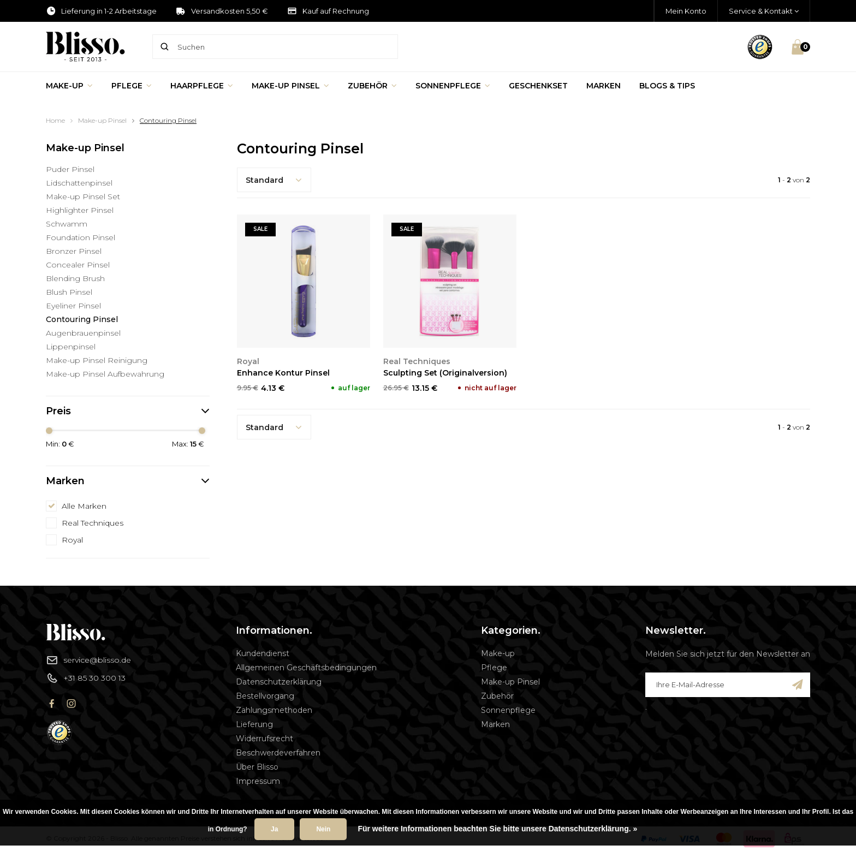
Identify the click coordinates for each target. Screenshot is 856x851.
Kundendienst (262, 653)
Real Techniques (92, 523)
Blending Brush (75, 278)
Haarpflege (201, 86)
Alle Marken (84, 506)
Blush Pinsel (69, 292)
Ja (274, 829)
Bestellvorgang (265, 696)
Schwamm (66, 224)
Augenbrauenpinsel (83, 333)
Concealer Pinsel (78, 265)
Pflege (131, 86)
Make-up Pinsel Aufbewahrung (105, 374)
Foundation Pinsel (80, 237)
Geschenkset (538, 86)
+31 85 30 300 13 (86, 678)
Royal (72, 540)
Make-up (69, 86)
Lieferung (254, 724)
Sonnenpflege (452, 86)
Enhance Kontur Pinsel (283, 373)
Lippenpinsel (71, 347)
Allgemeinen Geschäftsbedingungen (306, 668)
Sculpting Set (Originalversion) (445, 373)
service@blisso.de (88, 660)
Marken (603, 86)
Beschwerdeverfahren (278, 753)
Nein (323, 829)
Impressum (258, 781)
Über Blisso (257, 767)
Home (55, 120)
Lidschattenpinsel (79, 183)
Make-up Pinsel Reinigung (96, 360)
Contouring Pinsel (168, 120)
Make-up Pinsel (290, 86)
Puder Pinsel (70, 169)
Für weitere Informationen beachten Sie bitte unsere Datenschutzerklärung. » (497, 828)
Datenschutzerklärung (279, 682)
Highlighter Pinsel (80, 210)
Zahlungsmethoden (274, 710)
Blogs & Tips (667, 86)
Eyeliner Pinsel (73, 306)
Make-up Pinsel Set (83, 196)
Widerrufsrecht (264, 738)
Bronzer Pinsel (74, 251)
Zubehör (372, 86)
